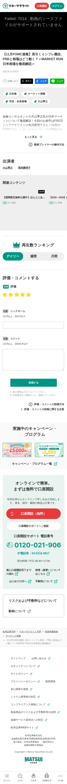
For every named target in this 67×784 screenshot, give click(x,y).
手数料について (46, 581)
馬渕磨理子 (24, 167)
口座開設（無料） (33, 513)
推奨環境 (50, 681)
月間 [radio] (54, 256)
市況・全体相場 (18, 101)
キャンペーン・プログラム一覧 (35, 464)
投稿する (34, 382)
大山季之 (43, 101)
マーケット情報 (36, 93)
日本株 (13, 93)
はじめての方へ (20, 581)
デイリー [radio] (12, 256)
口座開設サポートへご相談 (34, 526)
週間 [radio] (33, 256)
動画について (20, 611)
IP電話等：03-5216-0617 (33, 553)
